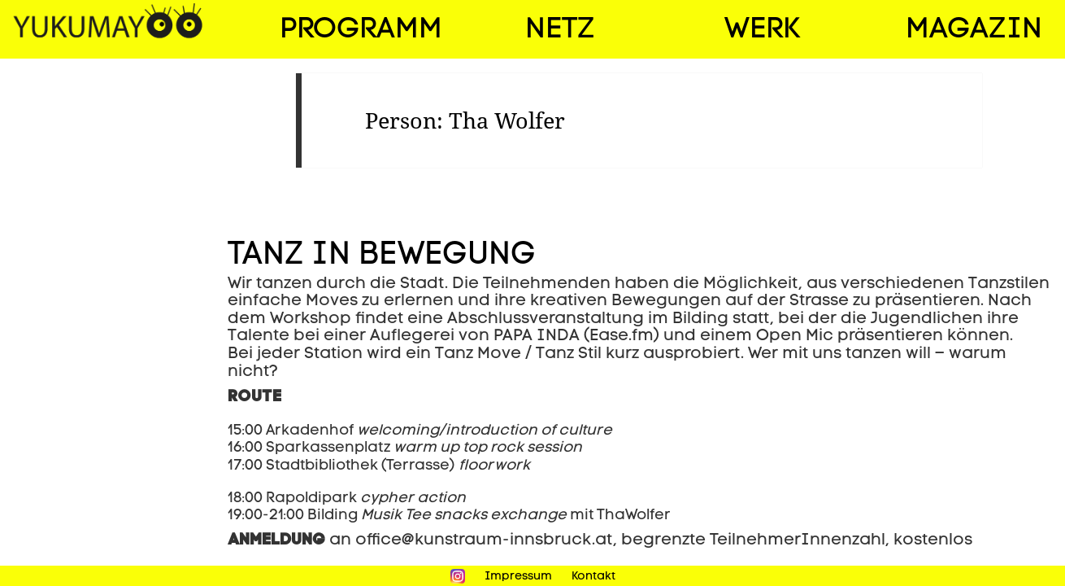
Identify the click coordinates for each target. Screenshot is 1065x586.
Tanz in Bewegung (382, 256)
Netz (559, 30)
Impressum (518, 577)
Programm (361, 30)
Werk (762, 30)
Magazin (974, 30)
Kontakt (593, 577)
